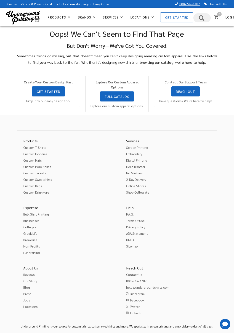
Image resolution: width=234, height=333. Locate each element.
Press (27, 294)
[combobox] (202, 17)
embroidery (182, 326)
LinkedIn (136, 313)
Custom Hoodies (35, 154)
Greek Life (30, 233)
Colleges (29, 227)
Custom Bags (32, 186)
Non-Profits (31, 246)
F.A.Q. (130, 214)
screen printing (159, 326)
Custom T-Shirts (18, 4)
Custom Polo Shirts (37, 167)
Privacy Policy (135, 227)
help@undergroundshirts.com (147, 287)
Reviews (29, 274)
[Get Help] (225, 324)
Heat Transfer (135, 167)
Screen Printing (137, 147)
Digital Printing (136, 160)
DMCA (130, 240)
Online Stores (136, 186)
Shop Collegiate (137, 192)
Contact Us (134, 274)
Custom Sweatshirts (37, 179)
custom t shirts (81, 326)
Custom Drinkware (36, 192)
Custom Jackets (34, 173)
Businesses (31, 220)
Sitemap (132, 246)
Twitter (135, 306)
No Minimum (135, 173)
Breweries (30, 240)
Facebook (137, 300)
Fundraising (31, 252)
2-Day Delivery (136, 179)
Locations (30, 306)
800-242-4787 (189, 4)
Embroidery (134, 154)
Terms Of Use (135, 220)
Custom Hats (32, 160)
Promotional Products (50, 4)
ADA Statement (137, 233)
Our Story (30, 281)
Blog (26, 287)
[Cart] (216, 16)
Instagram (137, 294)
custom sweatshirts (103, 326)
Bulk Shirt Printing (36, 214)
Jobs (26, 300)
